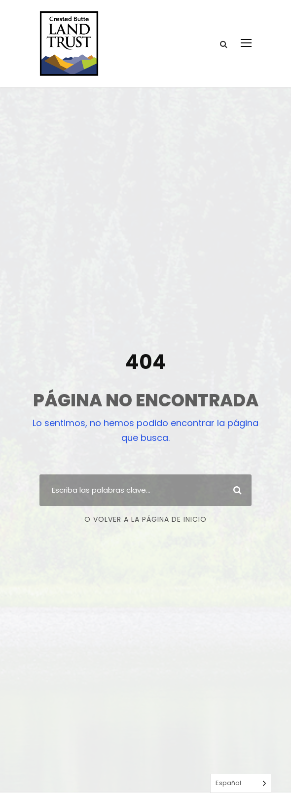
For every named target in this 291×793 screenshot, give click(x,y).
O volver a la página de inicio (145, 519)
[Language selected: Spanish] (240, 783)
